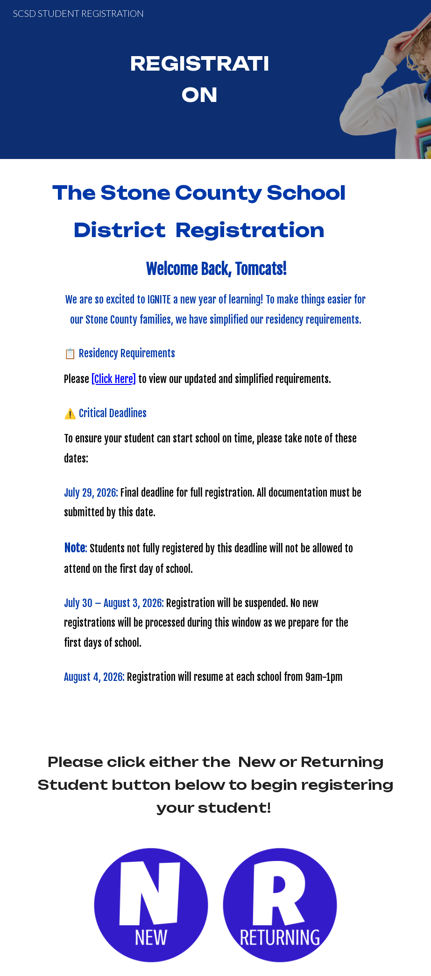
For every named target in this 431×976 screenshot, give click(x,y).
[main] (199, 79)
